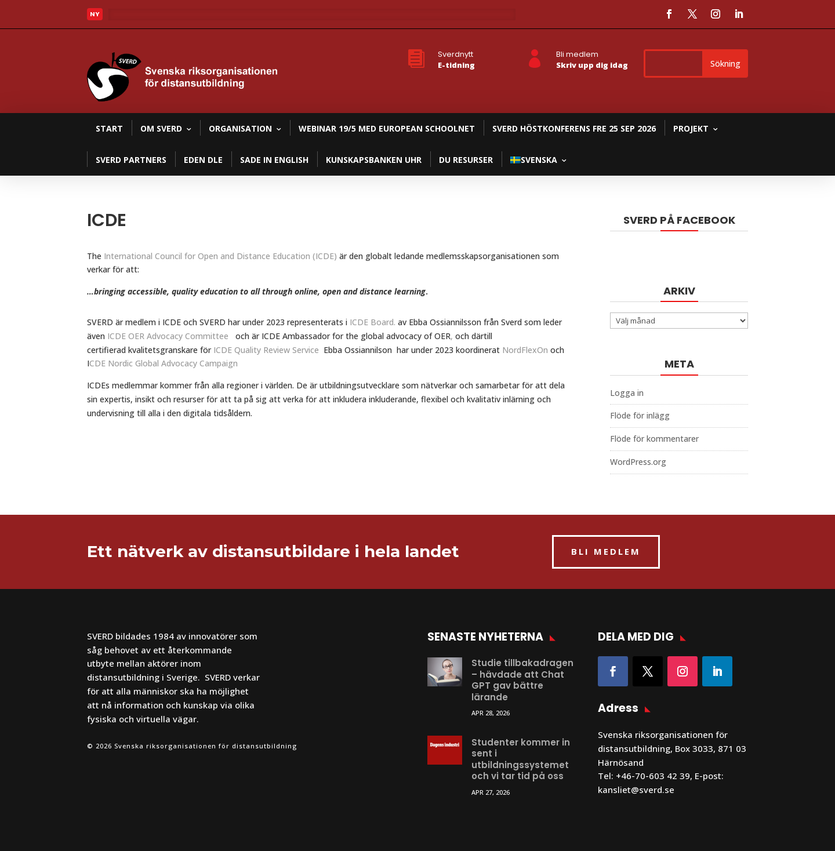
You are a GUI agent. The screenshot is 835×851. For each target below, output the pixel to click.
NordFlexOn (525, 349)
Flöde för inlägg (640, 415)
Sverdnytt (455, 54)
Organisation (240, 128)
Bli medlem (577, 54)
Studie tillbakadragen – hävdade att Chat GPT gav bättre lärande (522, 680)
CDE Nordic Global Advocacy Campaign (163, 363)
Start (109, 128)
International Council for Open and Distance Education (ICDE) (220, 255)
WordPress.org (638, 461)
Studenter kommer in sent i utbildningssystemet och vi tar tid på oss (520, 759)
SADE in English (274, 159)
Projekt (691, 128)
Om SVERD (161, 128)
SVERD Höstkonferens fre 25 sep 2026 (574, 128)
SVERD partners (131, 159)
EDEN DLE (203, 159)
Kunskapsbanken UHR (374, 159)
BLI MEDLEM (606, 551)
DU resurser (466, 159)
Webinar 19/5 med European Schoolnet (387, 128)
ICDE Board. (372, 322)
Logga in (627, 392)
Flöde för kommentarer (654, 438)
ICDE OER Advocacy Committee (170, 335)
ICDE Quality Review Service (268, 349)
